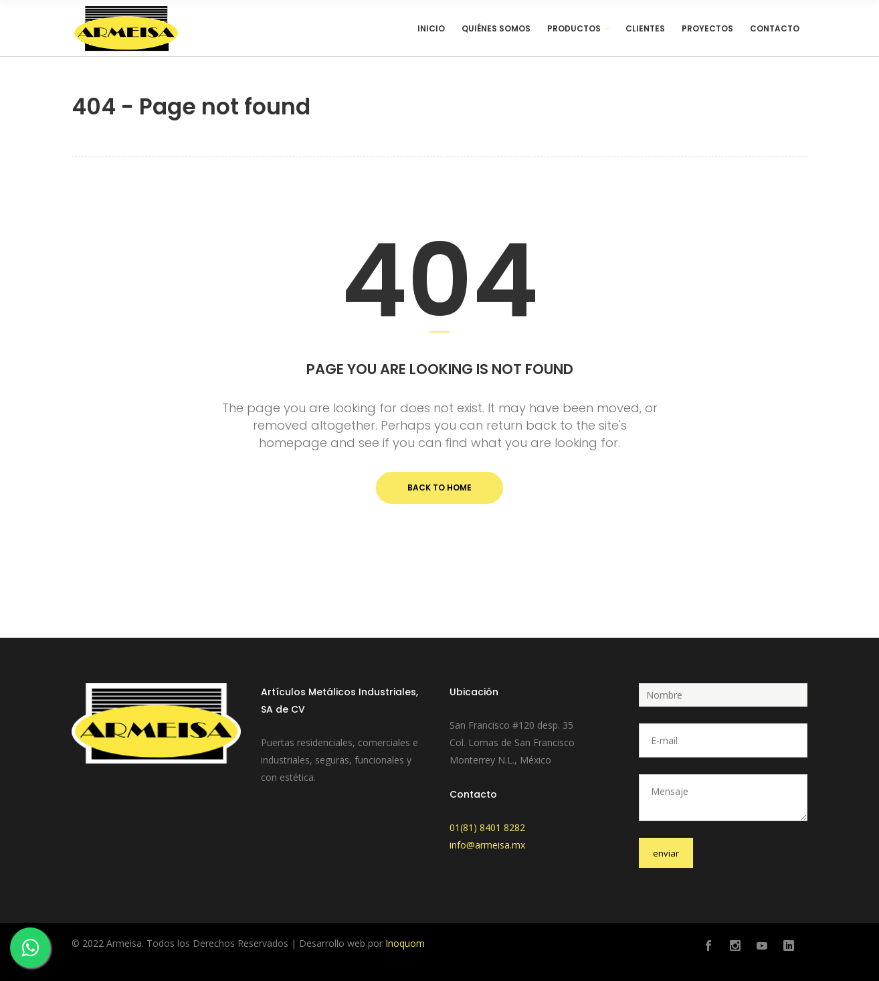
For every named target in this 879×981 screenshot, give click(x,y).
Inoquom (405, 943)
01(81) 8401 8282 (487, 827)
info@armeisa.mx (487, 844)
